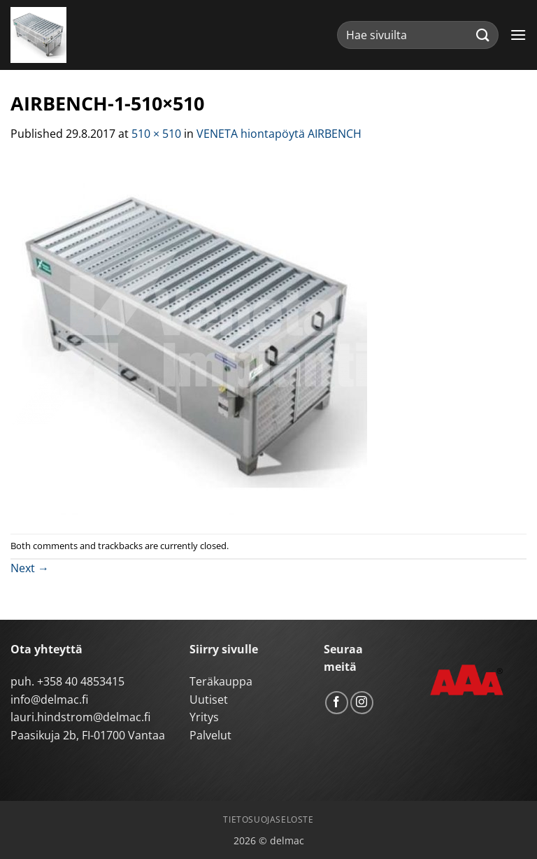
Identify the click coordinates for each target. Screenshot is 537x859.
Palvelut (210, 735)
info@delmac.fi (49, 699)
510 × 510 (156, 133)
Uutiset (208, 699)
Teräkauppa (220, 681)
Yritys (204, 717)
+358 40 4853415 (80, 681)
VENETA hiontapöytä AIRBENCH (278, 133)
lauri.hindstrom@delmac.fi (80, 717)
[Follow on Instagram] (361, 702)
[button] (518, 34)
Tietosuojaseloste (268, 819)
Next (29, 568)
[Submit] (483, 34)
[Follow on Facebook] (336, 702)
